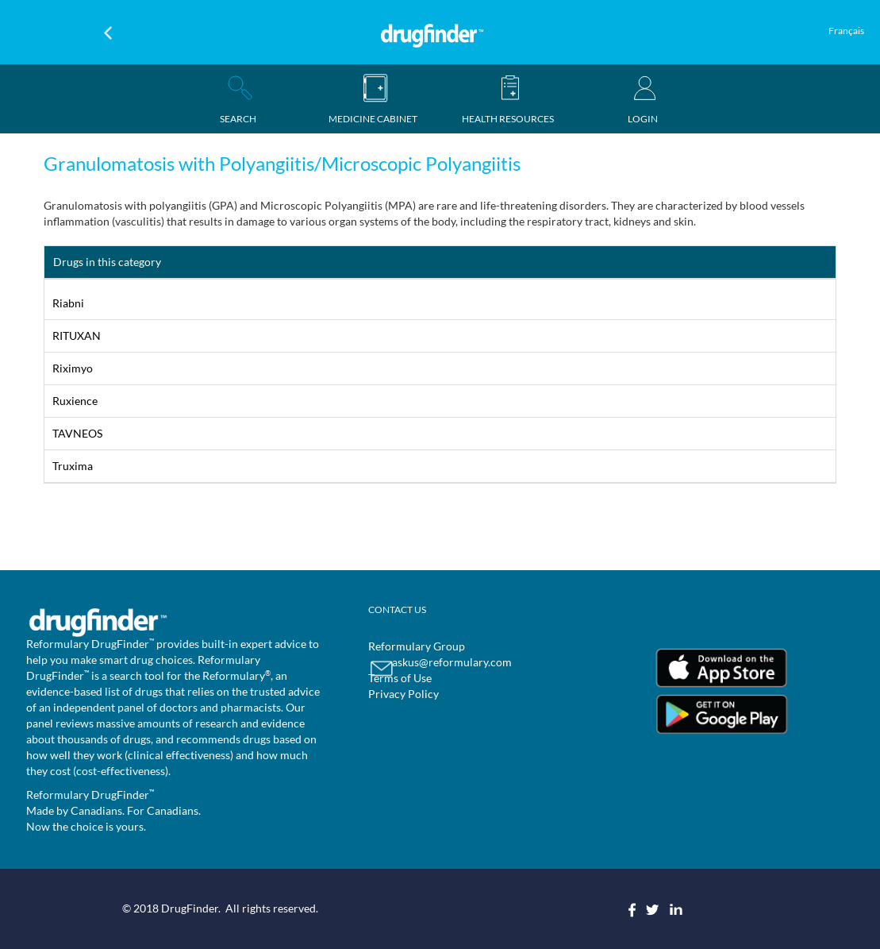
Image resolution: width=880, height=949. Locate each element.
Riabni (68, 303)
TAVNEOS (77, 433)
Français (846, 31)
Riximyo (72, 368)
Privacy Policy (403, 693)
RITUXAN (76, 335)
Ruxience (75, 400)
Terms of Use (400, 678)
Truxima (72, 466)
